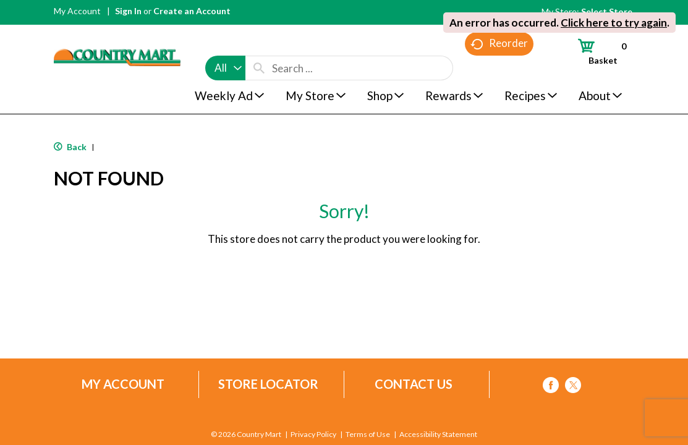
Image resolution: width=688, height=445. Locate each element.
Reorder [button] (499, 68)
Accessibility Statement (438, 434)
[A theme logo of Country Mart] (117, 34)
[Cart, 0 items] (596, 51)
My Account (77, 11)
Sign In (128, 11)
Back (70, 147)
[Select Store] (607, 11)
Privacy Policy (313, 434)
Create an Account (192, 11)
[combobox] (225, 44)
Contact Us (413, 384)
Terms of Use (368, 434)
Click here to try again (614, 22)
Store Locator (268, 384)
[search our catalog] (259, 44)
